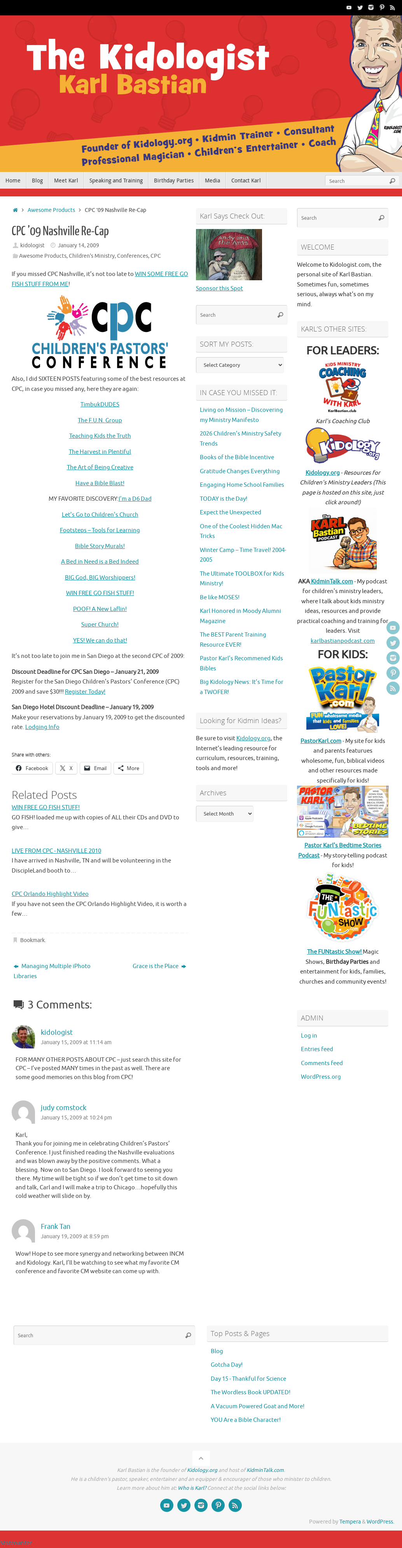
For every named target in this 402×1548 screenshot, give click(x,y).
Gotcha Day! (227, 1365)
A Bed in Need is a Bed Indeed (100, 562)
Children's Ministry (92, 256)
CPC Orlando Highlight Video (50, 894)
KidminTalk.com (331, 581)
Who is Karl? (192, 1488)
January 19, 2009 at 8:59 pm (75, 1236)
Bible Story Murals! (100, 546)
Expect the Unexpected (230, 512)
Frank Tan (55, 1226)
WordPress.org (321, 1077)
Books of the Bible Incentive (237, 457)
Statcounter (16, 1543)
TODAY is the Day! (223, 499)
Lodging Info (42, 727)
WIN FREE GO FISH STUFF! (100, 593)
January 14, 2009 (78, 245)
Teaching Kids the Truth (100, 436)
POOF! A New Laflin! (100, 609)
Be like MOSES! (219, 597)
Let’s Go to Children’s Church (100, 515)
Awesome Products (51, 210)
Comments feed (322, 1063)
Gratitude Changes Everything (240, 471)
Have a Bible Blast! (99, 483)
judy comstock (63, 1108)
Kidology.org (253, 738)
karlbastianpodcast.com (343, 641)
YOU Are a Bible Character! (246, 1420)
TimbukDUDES (99, 404)
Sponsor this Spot (219, 288)
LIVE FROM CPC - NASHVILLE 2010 (56, 851)
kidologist (32, 245)
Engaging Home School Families (242, 485)
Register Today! (85, 692)
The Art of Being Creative (100, 467)
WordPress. (380, 1521)
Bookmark (32, 940)
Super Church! (100, 624)
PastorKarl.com (321, 741)
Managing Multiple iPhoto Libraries (52, 971)
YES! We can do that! (100, 640)
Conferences (132, 256)
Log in (309, 1036)
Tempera (350, 1521)
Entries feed (317, 1049)
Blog (217, 1351)
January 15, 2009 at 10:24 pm (76, 1117)
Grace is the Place (159, 966)
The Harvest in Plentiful (100, 452)
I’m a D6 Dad (135, 499)
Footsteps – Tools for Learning (100, 530)
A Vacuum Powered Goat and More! (257, 1406)
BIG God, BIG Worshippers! (100, 577)
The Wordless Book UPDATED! (250, 1392)
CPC (155, 256)
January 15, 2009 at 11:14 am (76, 1042)
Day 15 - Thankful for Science (248, 1379)
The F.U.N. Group (100, 420)
